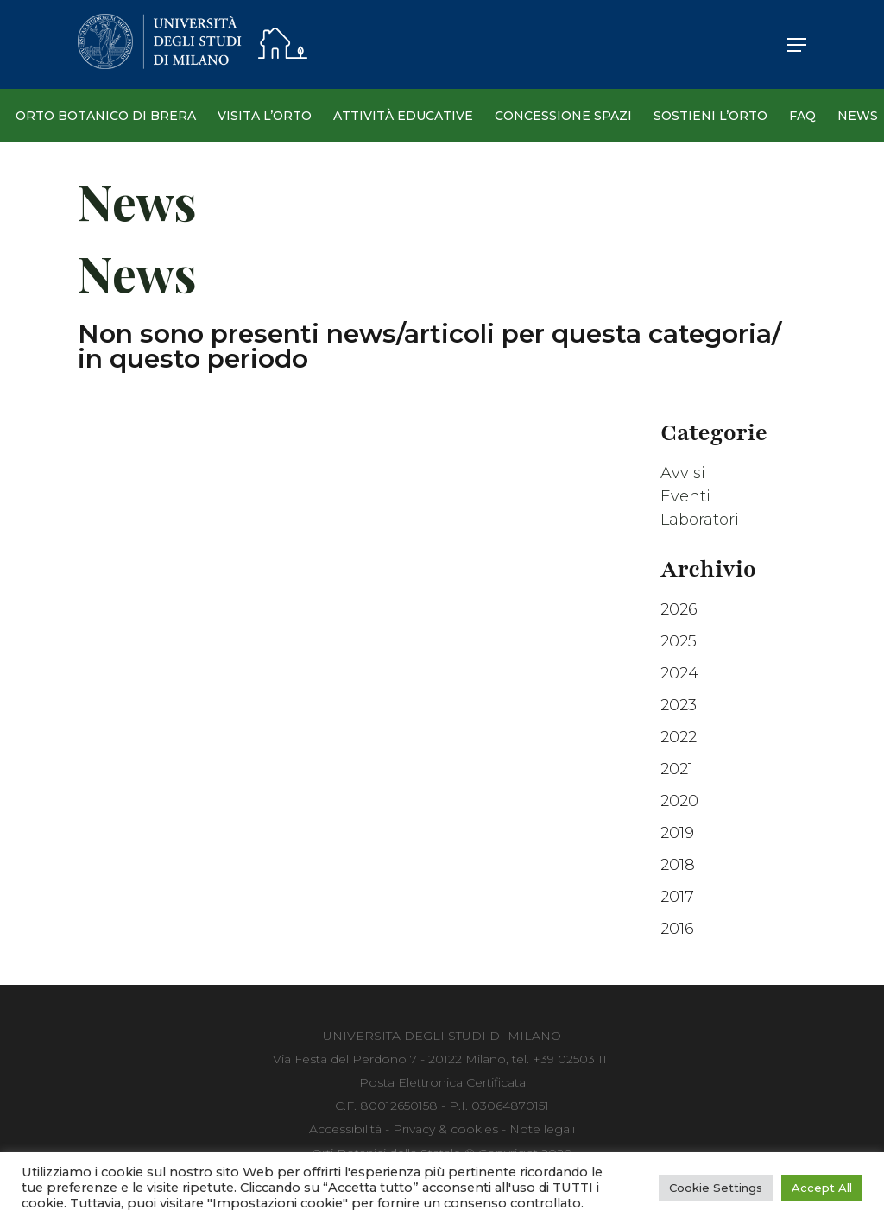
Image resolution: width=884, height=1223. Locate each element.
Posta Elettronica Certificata (442, 1082)
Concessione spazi (563, 115)
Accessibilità (345, 1129)
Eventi (685, 496)
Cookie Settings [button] (715, 1188)
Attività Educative (403, 115)
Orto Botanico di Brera (106, 115)
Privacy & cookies (445, 1129)
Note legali (542, 1129)
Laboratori (699, 519)
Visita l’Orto (265, 115)
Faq (802, 115)
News (857, 115)
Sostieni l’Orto (710, 115)
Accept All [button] (822, 1188)
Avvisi (682, 472)
